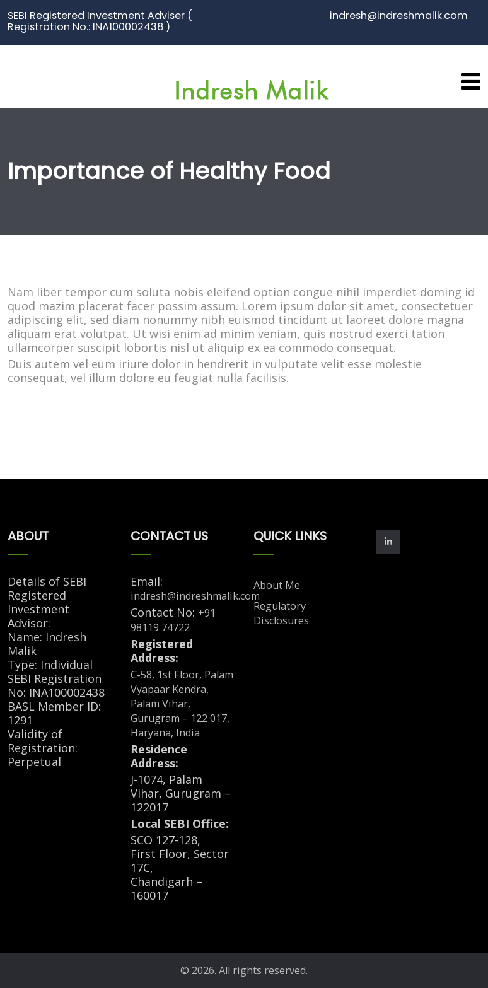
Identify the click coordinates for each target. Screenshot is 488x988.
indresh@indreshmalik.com (195, 596)
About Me (276, 585)
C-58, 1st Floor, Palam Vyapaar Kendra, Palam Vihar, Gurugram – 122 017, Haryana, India (182, 704)
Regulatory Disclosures (281, 613)
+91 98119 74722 (173, 620)
